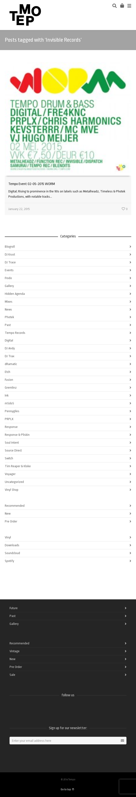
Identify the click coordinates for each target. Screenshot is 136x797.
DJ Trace (10, 262)
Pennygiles (12, 411)
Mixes (8, 301)
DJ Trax (9, 356)
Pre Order (11, 521)
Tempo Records (15, 333)
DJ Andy (10, 348)
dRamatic (11, 364)
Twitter (24, 708)
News (8, 309)
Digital (9, 340)
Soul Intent (12, 442)
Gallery (9, 286)
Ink (7, 395)
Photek (9, 317)
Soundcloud (12, 553)
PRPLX (9, 419)
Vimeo (34, 708)
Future (14, 608)
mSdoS (9, 403)
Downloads (12, 545)
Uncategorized (14, 482)
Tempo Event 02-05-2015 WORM (31, 184)
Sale (12, 675)
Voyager (10, 474)
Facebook (13, 708)
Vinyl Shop (11, 489)
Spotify (9, 561)
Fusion (9, 379)
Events (9, 270)
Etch (7, 372)
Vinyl (8, 537)
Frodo (8, 278)
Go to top (67, 789)
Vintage (15, 651)
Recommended (15, 505)
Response (11, 427)
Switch (9, 458)
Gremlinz (11, 387)
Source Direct (13, 450)
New (7, 513)
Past (8, 325)
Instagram (45, 708)
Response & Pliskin (17, 434)
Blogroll (10, 246)
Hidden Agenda (15, 294)
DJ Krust (10, 254)
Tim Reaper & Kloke (18, 466)
